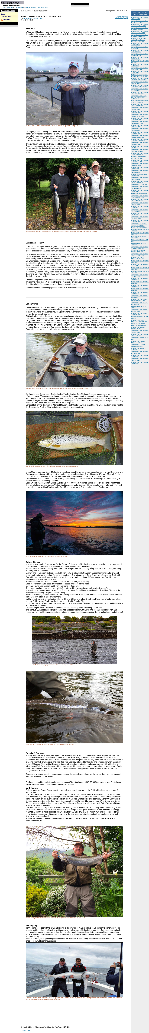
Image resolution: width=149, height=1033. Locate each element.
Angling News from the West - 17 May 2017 (139, 18)
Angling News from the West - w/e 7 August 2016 (139, 104)
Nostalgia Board (43, 7)
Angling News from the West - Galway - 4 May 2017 (139, 32)
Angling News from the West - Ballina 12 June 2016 (139, 136)
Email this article (122, 16)
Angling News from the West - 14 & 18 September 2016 (139, 79)
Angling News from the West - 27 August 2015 (139, 210)
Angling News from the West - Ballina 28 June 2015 (139, 247)
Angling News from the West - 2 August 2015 (139, 221)
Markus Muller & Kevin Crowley (33, 18)
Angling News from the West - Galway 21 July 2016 (139, 118)
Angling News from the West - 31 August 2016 (139, 89)
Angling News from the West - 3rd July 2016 (139, 125)
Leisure (3, 14)
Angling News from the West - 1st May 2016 (139, 171)
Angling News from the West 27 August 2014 (139, 352)
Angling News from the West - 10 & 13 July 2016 (139, 122)
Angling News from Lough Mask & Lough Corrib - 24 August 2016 (138, 97)
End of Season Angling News (139, 193)
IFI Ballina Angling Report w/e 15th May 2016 (138, 157)
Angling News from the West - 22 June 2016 (139, 132)
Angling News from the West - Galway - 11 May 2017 (139, 21)
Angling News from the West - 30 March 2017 (139, 51)
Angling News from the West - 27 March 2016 (139, 187)
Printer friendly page (121, 18)
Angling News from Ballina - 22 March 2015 (139, 310)
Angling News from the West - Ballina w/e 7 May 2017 (139, 25)
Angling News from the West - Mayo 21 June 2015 (139, 254)
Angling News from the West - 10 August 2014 (139, 362)
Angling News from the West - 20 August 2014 (139, 355)
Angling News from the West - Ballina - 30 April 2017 (139, 35)
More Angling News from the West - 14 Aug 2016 (139, 101)
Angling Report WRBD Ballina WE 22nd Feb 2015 (139, 320)
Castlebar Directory (30, 7)
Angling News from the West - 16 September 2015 (139, 200)
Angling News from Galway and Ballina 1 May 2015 (139, 300)
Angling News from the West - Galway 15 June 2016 (139, 139)
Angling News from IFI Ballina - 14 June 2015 (137, 258)
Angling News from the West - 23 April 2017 (139, 44)
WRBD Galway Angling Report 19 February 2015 (138, 324)
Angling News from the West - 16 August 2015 (139, 214)
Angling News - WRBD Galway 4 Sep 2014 (138, 345)
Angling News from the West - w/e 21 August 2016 (139, 93)
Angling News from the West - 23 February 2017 (139, 68)
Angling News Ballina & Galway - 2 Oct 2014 (138, 327)
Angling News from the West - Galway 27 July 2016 (139, 115)
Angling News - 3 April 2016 (139, 184)
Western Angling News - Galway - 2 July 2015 (138, 251)
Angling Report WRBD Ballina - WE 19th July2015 (139, 226)
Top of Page (26, 1030)
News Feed (6, 19)
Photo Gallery (18, 7)
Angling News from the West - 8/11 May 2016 (139, 164)
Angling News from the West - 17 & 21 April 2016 (139, 181)
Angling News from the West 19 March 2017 (139, 58)
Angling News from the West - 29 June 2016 (139, 129)
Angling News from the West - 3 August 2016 (139, 111)
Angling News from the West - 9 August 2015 (139, 217)
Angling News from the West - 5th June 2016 (139, 143)
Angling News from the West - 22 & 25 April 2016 (139, 153)
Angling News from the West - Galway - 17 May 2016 (139, 160)
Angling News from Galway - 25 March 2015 (139, 313)
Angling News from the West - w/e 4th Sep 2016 (139, 82)
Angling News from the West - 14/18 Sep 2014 (139, 334)
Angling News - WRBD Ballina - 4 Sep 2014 (138, 341)
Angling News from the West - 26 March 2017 (139, 54)
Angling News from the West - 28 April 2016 (139, 178)
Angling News (6, 16)
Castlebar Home (8, 11)
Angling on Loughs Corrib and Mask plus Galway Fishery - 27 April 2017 (138, 40)
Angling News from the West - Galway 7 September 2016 (139, 86)
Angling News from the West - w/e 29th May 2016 (139, 150)
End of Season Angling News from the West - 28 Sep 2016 (139, 75)
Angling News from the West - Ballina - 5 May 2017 (139, 28)
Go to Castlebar (8, 7)
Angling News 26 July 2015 (139, 223)
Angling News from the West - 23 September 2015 (139, 196)
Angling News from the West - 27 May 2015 (139, 275)
